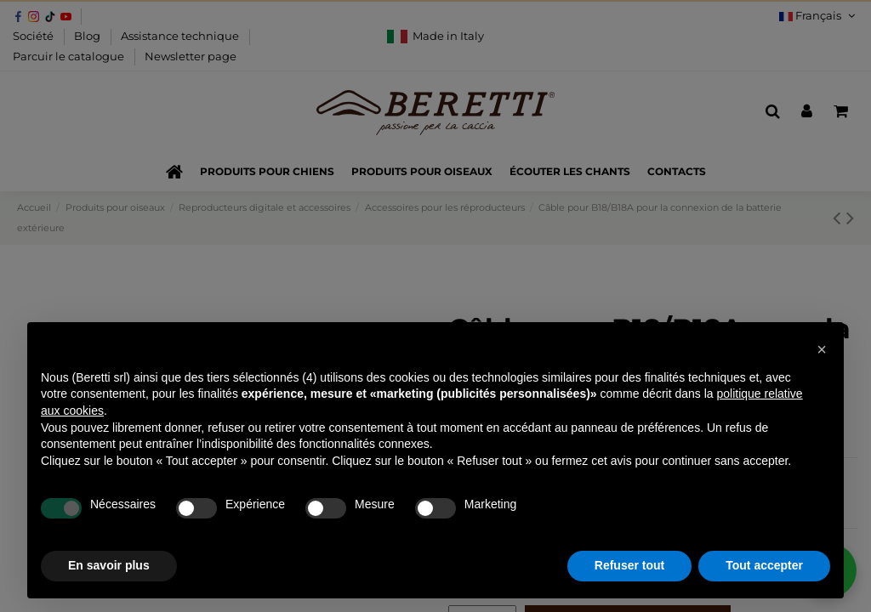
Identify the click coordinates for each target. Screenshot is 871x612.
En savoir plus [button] (109, 565)
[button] (821, 349)
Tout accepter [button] (764, 565)
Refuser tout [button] (629, 565)
